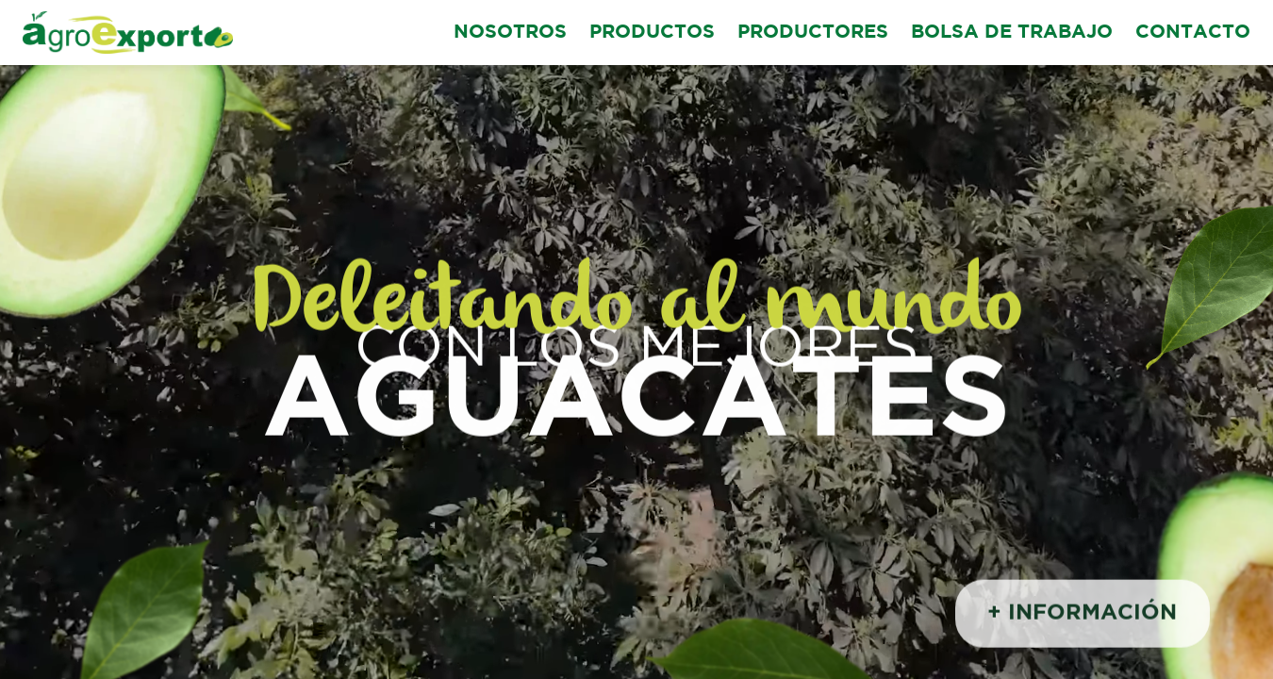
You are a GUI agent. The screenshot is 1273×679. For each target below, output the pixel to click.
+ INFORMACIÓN (1082, 615)
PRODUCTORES (812, 32)
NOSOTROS (510, 32)
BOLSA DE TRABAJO (1012, 32)
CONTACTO (1192, 32)
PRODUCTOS (652, 32)
